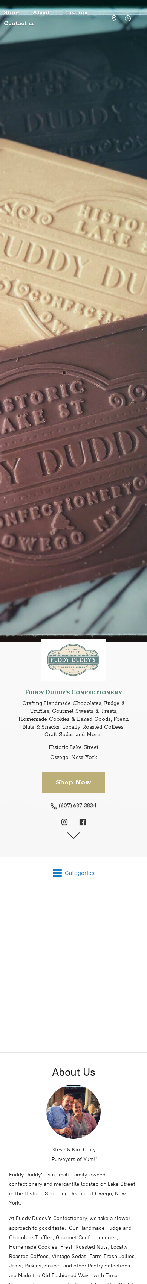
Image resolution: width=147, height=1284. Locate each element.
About (41, 12)
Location (75, 12)
